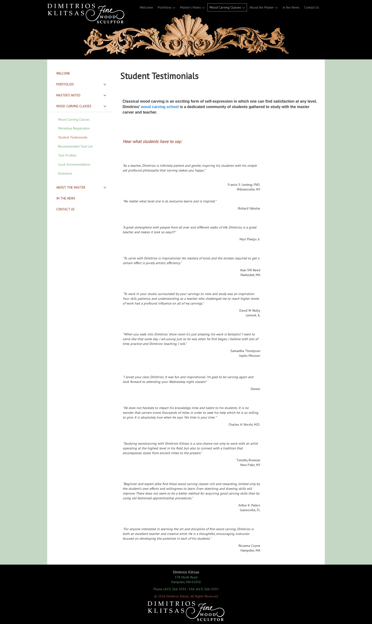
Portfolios (165, 7)
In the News (291, 7)
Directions (65, 173)
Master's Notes (190, 7)
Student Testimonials (73, 137)
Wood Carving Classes (225, 7)
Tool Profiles (67, 155)
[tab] (82, 73)
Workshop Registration (74, 128)
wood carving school (160, 107)
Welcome (146, 7)
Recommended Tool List (75, 146)
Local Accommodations (74, 164)
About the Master (262, 7)
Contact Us (311, 7)
